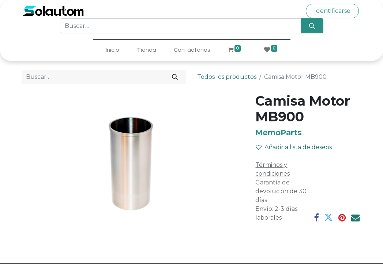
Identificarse (332, 10)
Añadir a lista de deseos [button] (294, 147)
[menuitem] (112, 50)
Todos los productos (226, 76)
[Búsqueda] (312, 25)
